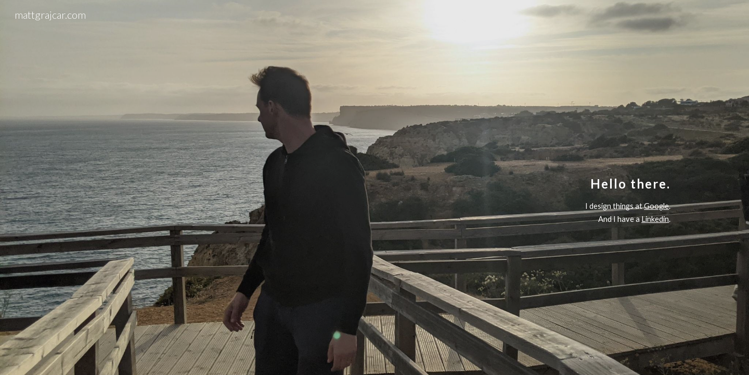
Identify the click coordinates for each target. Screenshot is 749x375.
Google (656, 206)
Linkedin (655, 219)
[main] (374, 187)
